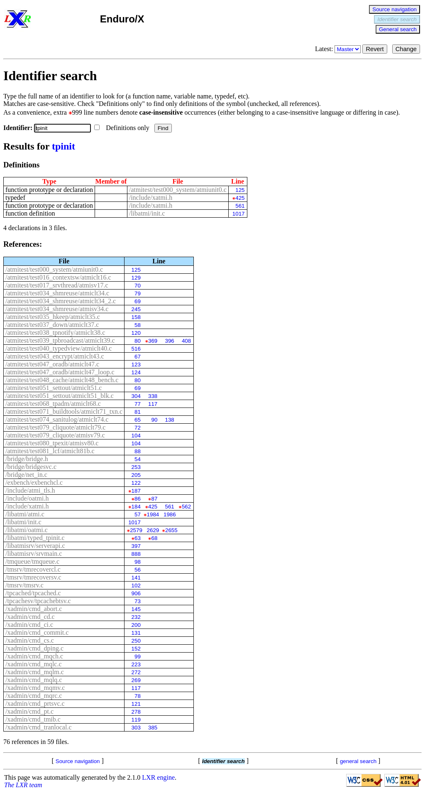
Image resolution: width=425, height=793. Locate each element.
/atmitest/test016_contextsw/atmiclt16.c (58, 277)
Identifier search (397, 19)
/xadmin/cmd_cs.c (29, 640)
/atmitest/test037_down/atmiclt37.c (52, 324)
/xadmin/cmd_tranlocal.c (38, 727)
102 (136, 585)
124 (136, 372)
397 (136, 546)
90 (154, 420)
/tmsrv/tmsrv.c (24, 585)
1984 (153, 514)
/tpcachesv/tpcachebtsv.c (38, 600)
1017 (238, 214)
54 (137, 459)
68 (154, 538)
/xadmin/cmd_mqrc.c (33, 695)
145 (136, 609)
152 (136, 649)
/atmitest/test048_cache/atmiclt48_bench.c (61, 379)
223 (136, 664)
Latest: (339, 48)
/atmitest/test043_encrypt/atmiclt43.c (54, 356)
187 (136, 491)
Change (406, 49)
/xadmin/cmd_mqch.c (34, 656)
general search (358, 761)
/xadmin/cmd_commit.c (36, 632)
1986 (170, 514)
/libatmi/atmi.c (24, 514)
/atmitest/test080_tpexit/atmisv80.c (51, 443)
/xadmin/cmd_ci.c (29, 624)
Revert (374, 49)
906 (136, 593)
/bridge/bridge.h (26, 458)
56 (137, 570)
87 (154, 499)
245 (136, 309)
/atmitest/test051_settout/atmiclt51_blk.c (59, 395)
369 (152, 341)
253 (136, 467)
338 (152, 396)
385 (152, 727)
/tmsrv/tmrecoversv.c (33, 577)
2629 (153, 530)
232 (136, 617)
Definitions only (122, 127)
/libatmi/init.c (147, 213)
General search (398, 29)
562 (186, 506)
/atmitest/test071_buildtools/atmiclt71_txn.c (63, 411)
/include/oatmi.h (27, 498)
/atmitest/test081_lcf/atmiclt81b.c (50, 450)
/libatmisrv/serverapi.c (35, 545)
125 (239, 190)
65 (137, 420)
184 (136, 506)
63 (137, 538)
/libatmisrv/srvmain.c (33, 553)
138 (169, 420)
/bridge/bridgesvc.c (30, 466)
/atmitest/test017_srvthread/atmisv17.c (56, 285)
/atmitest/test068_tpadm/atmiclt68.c (53, 403)
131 (136, 633)
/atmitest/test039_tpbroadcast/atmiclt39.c (60, 340)
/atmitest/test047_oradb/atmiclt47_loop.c (60, 372)
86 (137, 499)
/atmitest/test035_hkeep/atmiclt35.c (52, 316)
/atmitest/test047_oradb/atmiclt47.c (52, 364)
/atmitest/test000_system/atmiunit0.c (178, 189)
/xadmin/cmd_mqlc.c (33, 664)
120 (136, 333)
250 (136, 641)
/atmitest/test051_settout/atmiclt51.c (53, 387)
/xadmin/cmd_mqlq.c (33, 679)
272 (136, 672)
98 (137, 562)
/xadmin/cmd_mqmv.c (35, 687)
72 (137, 428)
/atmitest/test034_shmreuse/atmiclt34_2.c (60, 300)
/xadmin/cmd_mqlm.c (34, 671)
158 (136, 317)
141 (136, 577)
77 (137, 404)
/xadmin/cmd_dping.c (34, 648)
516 (136, 349)
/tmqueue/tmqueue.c (32, 561)
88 (137, 451)
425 (239, 198)
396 (169, 341)
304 (136, 396)
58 (137, 325)
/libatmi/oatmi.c (26, 529)
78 (137, 696)
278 (136, 712)
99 (137, 656)
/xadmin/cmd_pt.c (29, 711)
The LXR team (23, 784)
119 (136, 720)
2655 (171, 530)
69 (137, 301)
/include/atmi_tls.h (30, 490)
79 (137, 293)
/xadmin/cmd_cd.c (30, 616)
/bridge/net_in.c (26, 474)
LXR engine (158, 777)
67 (137, 357)
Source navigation (394, 9)
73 (137, 601)
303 (136, 727)
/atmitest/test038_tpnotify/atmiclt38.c (55, 332)
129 (136, 278)
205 (136, 475)
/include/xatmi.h (150, 197)
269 (136, 680)
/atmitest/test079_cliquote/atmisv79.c (55, 435)
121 (136, 704)
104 (136, 435)
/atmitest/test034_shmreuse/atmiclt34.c (57, 293)
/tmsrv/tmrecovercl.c (33, 569)
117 (152, 404)
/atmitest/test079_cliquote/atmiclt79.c (55, 427)
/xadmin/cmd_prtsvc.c (35, 703)
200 (136, 625)
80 (137, 341)
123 (136, 364)
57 (137, 514)
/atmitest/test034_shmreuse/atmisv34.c (56, 308)
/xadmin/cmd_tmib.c (33, 719)
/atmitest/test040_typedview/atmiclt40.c (58, 348)
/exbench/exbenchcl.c (34, 482)
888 (136, 554)
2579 (136, 530)
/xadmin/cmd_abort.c (33, 608)
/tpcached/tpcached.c (33, 593)
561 (239, 206)
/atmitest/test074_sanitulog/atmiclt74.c (56, 419)
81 (137, 412)
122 (136, 483)
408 (186, 341)
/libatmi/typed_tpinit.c (35, 537)
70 (137, 285)
